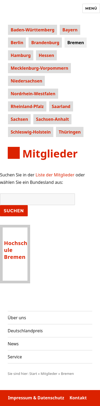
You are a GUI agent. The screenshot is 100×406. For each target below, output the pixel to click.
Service (15, 357)
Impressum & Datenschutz (36, 398)
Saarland (61, 106)
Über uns (17, 318)
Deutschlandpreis (25, 331)
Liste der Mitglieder (54, 175)
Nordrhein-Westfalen (33, 94)
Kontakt (78, 398)
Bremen (75, 42)
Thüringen (70, 132)
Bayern (69, 30)
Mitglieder (49, 373)
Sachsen (19, 119)
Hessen (46, 55)
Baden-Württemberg (32, 30)
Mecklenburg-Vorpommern (39, 68)
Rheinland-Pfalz (27, 106)
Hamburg (21, 55)
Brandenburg (45, 42)
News (13, 344)
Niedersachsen (26, 81)
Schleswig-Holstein (31, 132)
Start (33, 373)
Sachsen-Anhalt (52, 119)
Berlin (17, 42)
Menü (91, 8)
